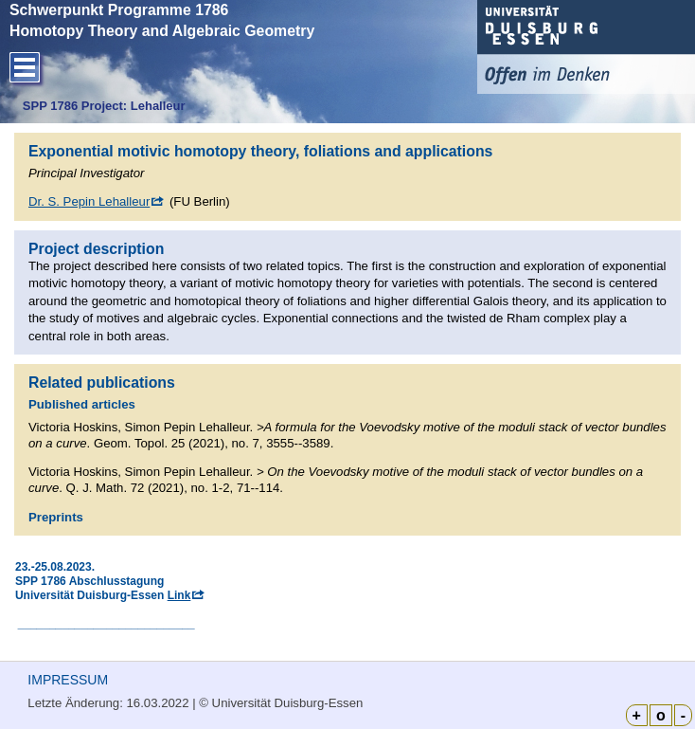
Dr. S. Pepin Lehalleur (89, 201)
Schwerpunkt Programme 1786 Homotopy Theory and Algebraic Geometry (161, 20)
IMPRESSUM (67, 679)
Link (179, 595)
